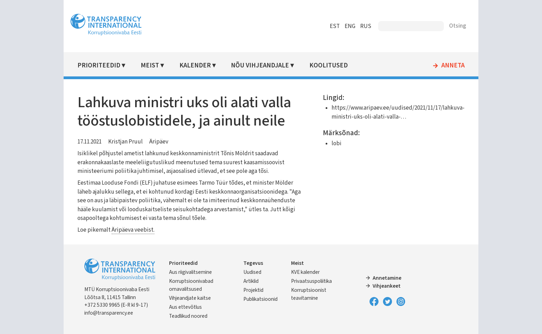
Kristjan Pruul (125, 142)
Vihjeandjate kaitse (190, 298)
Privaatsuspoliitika (311, 281)
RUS (365, 26)
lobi (336, 143)
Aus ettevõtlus (185, 307)
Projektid (253, 290)
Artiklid (251, 281)
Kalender (195, 65)
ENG (350, 26)
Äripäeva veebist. (133, 230)
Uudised (252, 272)
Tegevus (253, 263)
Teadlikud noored (188, 316)
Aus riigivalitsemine (190, 272)
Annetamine (387, 278)
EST (335, 26)
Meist (150, 65)
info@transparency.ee (108, 312)
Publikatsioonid (260, 299)
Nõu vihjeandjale (260, 65)
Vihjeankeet (387, 285)
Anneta (453, 65)
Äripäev (158, 142)
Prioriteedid (98, 65)
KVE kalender (305, 272)
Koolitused (328, 65)
